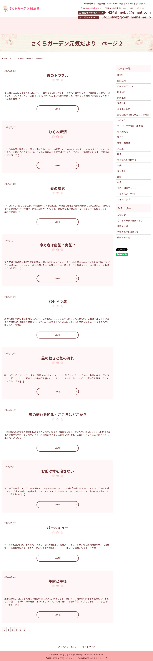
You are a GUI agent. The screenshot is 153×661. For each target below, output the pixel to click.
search (51, 29)
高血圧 (120, 147)
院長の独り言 (123, 236)
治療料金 (72, 24)
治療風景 (83, 24)
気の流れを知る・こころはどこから (58, 413)
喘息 (119, 152)
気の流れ (41, 29)
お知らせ (121, 213)
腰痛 (119, 175)
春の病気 (57, 187)
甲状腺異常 (122, 130)
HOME (5, 24)
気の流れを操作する (126, 158)
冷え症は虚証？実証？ (57, 243)
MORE (58, 107)
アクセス (15, 24)
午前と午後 (57, 579)
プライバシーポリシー (127, 192)
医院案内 (27, 24)
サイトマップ (123, 198)
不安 (119, 164)
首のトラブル (57, 74)
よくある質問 (96, 24)
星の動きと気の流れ (57, 356)
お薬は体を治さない (57, 469)
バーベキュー (57, 526)
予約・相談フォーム (126, 186)
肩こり (120, 135)
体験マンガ (135, 24)
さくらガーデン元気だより (130, 219)
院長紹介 (60, 24)
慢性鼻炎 (121, 169)
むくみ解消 (57, 130)
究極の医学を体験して (116, 24)
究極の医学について (43, 24)
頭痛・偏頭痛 (123, 141)
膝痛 (119, 180)
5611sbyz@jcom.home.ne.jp (126, 17)
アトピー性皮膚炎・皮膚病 (130, 124)
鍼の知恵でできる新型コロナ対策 (18, 29)
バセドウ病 (57, 300)
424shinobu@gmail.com (129, 12)
